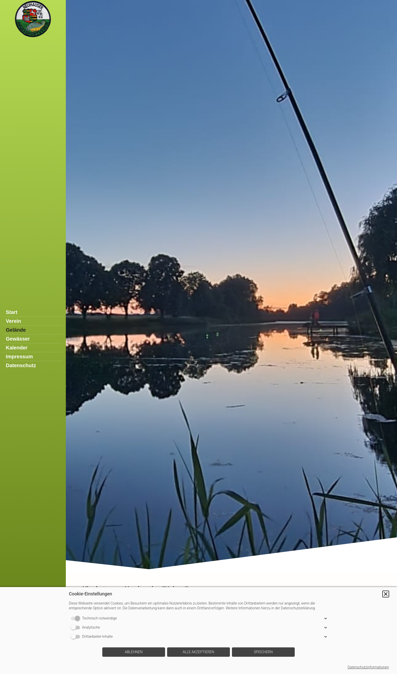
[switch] (76, 618)
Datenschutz (21, 365)
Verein (13, 321)
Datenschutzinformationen (368, 667)
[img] (231, 286)
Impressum (19, 356)
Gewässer (18, 339)
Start (11, 312)
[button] (386, 594)
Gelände (16, 330)
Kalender (17, 347)
